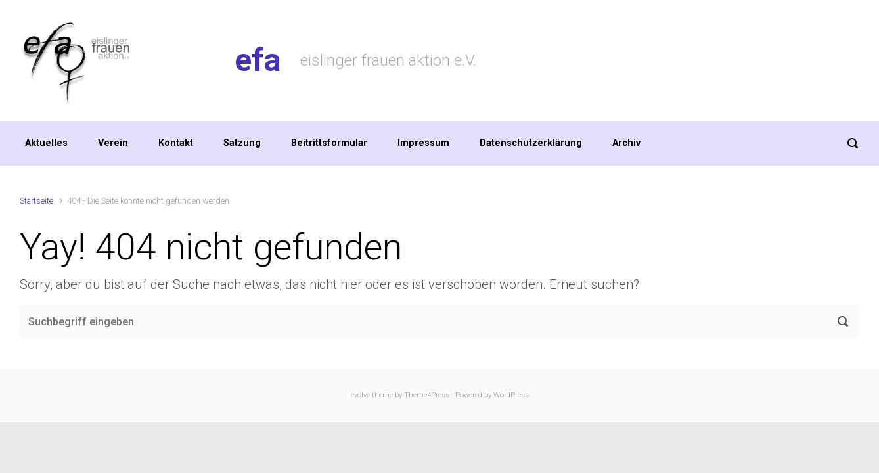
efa (258, 60)
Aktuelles (46, 142)
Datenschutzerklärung (531, 142)
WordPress (511, 395)
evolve (360, 395)
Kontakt (175, 142)
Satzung (242, 142)
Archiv (626, 142)
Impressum (423, 142)
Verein (113, 142)
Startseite (36, 201)
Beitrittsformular (329, 142)
